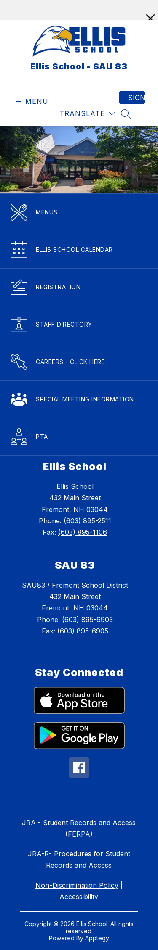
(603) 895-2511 (87, 521)
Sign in (136, 97)
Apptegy (97, 938)
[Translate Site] (87, 113)
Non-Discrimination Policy (76, 885)
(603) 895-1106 (82, 532)
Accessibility (78, 896)
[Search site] (126, 114)
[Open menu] (30, 101)
